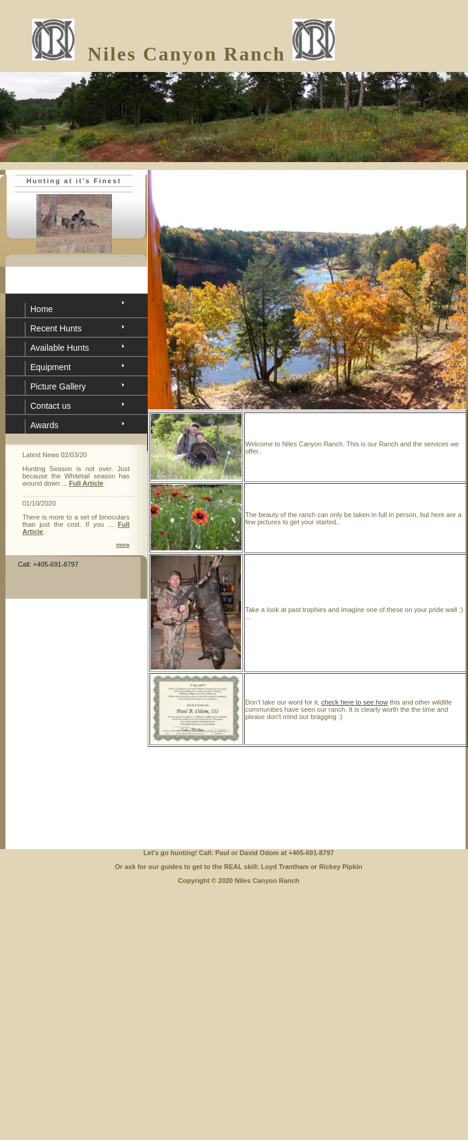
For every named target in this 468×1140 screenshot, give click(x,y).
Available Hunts (59, 348)
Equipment (50, 367)
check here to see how (354, 702)
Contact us (50, 406)
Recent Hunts (56, 328)
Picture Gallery (58, 386)
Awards (44, 425)
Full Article (86, 483)
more (123, 545)
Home (41, 309)
